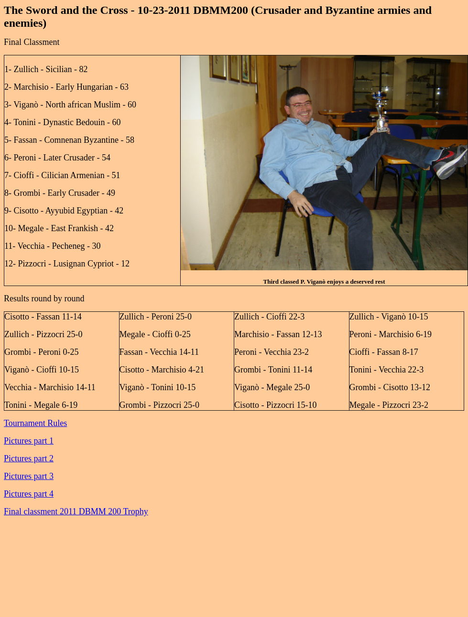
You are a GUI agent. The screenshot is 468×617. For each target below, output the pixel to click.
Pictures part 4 (29, 494)
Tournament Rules (35, 423)
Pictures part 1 (29, 441)
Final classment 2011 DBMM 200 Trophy (76, 511)
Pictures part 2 (29, 458)
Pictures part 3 (29, 476)
